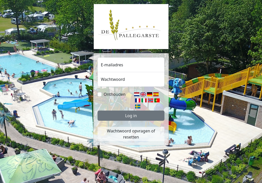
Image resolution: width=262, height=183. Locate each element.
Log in (131, 115)
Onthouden (114, 94)
